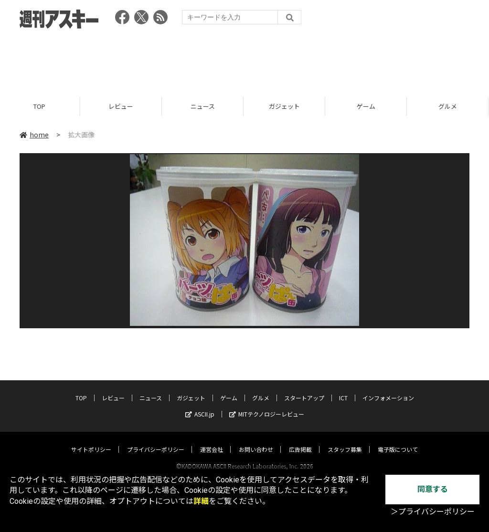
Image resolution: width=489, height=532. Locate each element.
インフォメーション (388, 389)
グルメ (260, 389)
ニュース (204, 106)
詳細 (201, 501)
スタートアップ (304, 389)
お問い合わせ (256, 440)
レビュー (122, 106)
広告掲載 (300, 440)
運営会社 (211, 440)
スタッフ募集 (345, 440)
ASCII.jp (199, 405)
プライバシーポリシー (155, 440)
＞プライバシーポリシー (433, 511)
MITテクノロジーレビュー (266, 405)
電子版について (398, 440)
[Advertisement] (244, 59)
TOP (41, 106)
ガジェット (285, 106)
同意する (432, 489)
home (34, 134)
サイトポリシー (91, 440)
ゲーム (367, 106)
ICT (343, 389)
